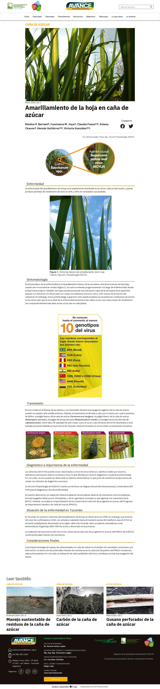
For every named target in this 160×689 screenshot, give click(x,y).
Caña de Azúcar (37, 24)
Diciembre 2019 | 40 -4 (16, 615)
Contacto (55, 679)
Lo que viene (117, 16)
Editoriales (37, 16)
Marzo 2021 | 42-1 (114, 615)
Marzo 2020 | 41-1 (33, 102)
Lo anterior (131, 16)
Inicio (26, 16)
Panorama (50, 16)
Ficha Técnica (113, 584)
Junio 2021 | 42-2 (64, 615)
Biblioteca (90, 16)
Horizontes (78, 16)
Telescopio (103, 16)
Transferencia (64, 16)
